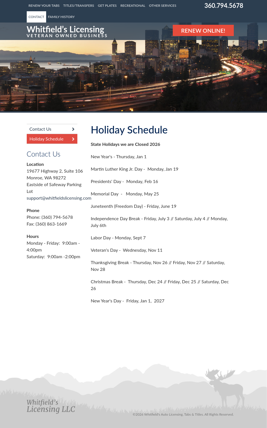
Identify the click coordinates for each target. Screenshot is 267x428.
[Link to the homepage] (67, 31)
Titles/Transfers (78, 5)
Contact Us (40, 128)
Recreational (132, 5)
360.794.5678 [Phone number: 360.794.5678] (224, 5)
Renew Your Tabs (43, 5)
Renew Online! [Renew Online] (203, 30)
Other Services (162, 5)
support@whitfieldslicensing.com (59, 197)
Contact (36, 17)
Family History (61, 17)
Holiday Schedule (47, 138)
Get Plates (107, 5)
